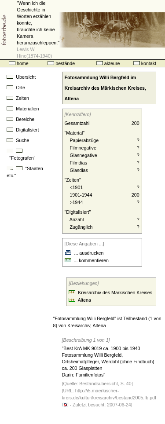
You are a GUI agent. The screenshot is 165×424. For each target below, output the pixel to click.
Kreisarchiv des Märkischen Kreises (115, 292)
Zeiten (18, 98)
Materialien (23, 108)
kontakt (144, 63)
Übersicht (21, 77)
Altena (84, 300)
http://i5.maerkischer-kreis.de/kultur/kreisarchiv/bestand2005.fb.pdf (109, 397)
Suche (18, 140)
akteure (108, 63)
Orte (16, 87)
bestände (61, 63)
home (19, 63)
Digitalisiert (23, 129)
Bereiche (20, 119)
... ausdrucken (84, 253)
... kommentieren (87, 260)
